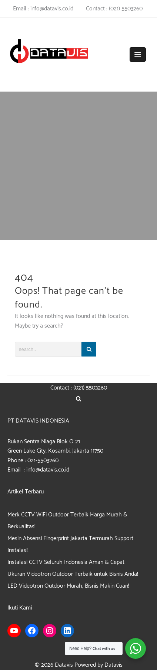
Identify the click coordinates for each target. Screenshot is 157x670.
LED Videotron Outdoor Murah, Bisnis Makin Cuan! (68, 586)
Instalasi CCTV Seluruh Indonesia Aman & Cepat (65, 562)
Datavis (64, 665)
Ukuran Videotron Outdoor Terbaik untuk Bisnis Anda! (72, 574)
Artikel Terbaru (25, 492)
